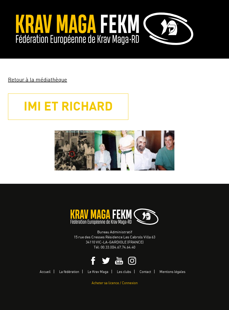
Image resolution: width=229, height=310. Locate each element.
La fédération (69, 272)
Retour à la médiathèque (37, 80)
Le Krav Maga (98, 272)
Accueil (45, 272)
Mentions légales (172, 272)
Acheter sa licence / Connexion (115, 283)
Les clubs (124, 272)
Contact (145, 272)
